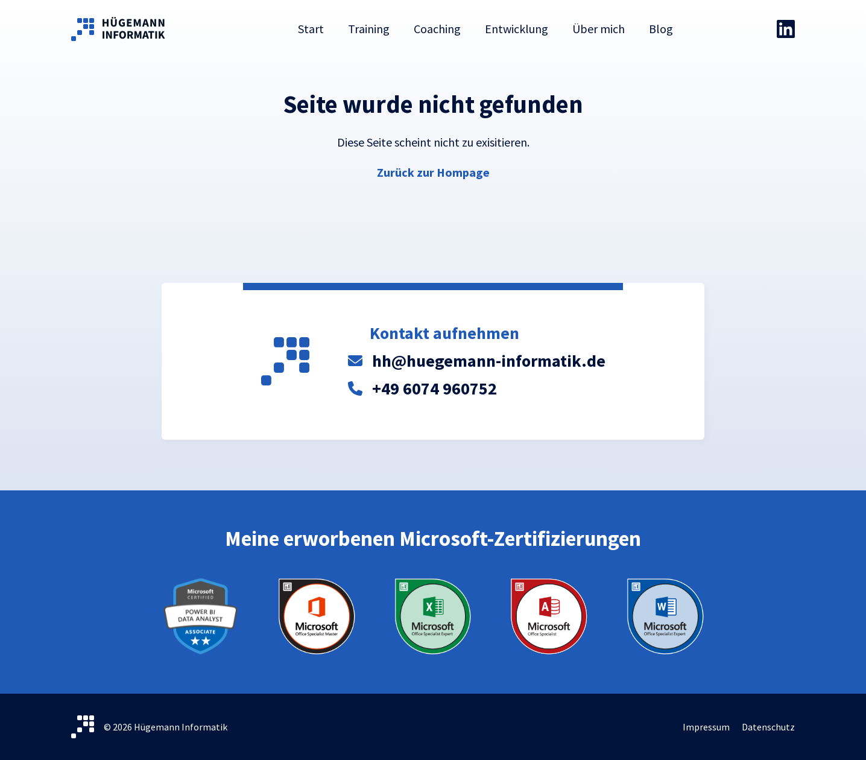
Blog (661, 28)
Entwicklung (516, 28)
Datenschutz (768, 727)
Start (311, 28)
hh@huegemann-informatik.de (488, 361)
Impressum (706, 727)
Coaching (437, 28)
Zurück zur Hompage (433, 172)
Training (369, 28)
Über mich (598, 28)
